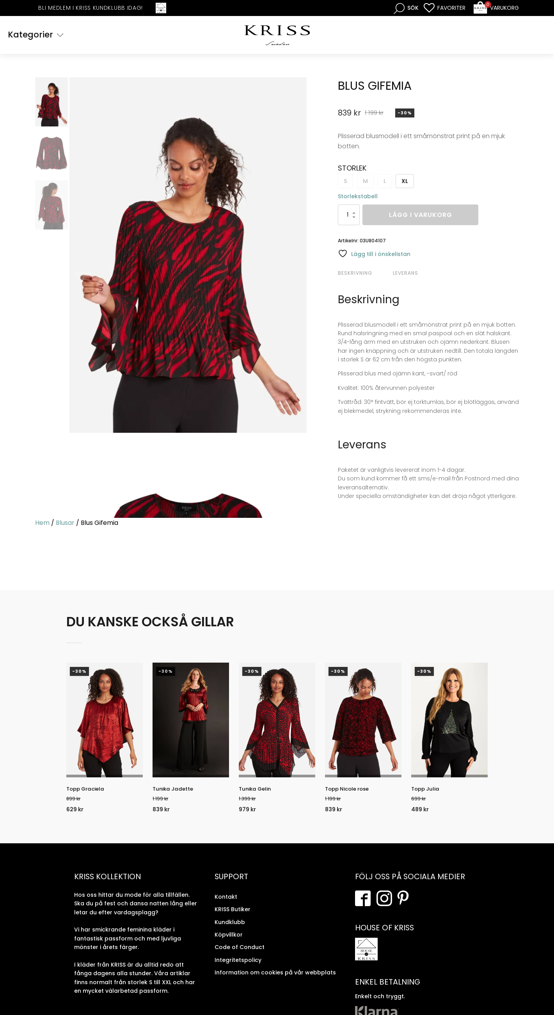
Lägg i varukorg (420, 216)
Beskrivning (355, 274)
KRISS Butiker (232, 916)
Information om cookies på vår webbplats (275, 979)
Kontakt (226, 904)
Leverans (405, 274)
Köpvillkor (229, 942)
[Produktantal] (349, 216)
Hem (42, 523)
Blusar (65, 523)
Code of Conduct (240, 954)
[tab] (364, 274)
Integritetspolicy (238, 967)
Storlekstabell (358, 197)
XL (404, 182)
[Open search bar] (406, 8)
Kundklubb (230, 929)
